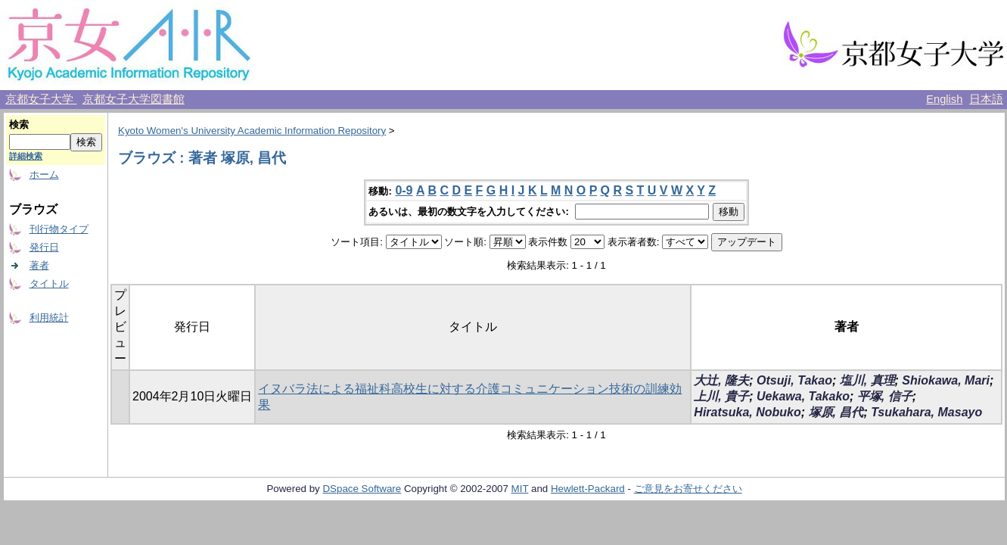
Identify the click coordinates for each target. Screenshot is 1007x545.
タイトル (49, 283)
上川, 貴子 (721, 396)
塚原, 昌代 (836, 412)
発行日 (44, 247)
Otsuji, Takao (794, 380)
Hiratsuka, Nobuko (747, 412)
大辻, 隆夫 (721, 380)
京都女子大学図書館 (133, 99)
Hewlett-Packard (588, 488)
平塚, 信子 (884, 396)
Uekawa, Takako (803, 396)
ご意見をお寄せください (688, 488)
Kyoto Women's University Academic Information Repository (252, 130)
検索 (19, 124)
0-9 (403, 190)
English (944, 99)
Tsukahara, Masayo (926, 412)
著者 (39, 265)
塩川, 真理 (867, 380)
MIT (520, 488)
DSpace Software (361, 488)
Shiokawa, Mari (946, 380)
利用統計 (49, 317)
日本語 (986, 99)
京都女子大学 (40, 99)
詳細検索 (25, 155)
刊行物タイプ (59, 229)
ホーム (44, 174)
